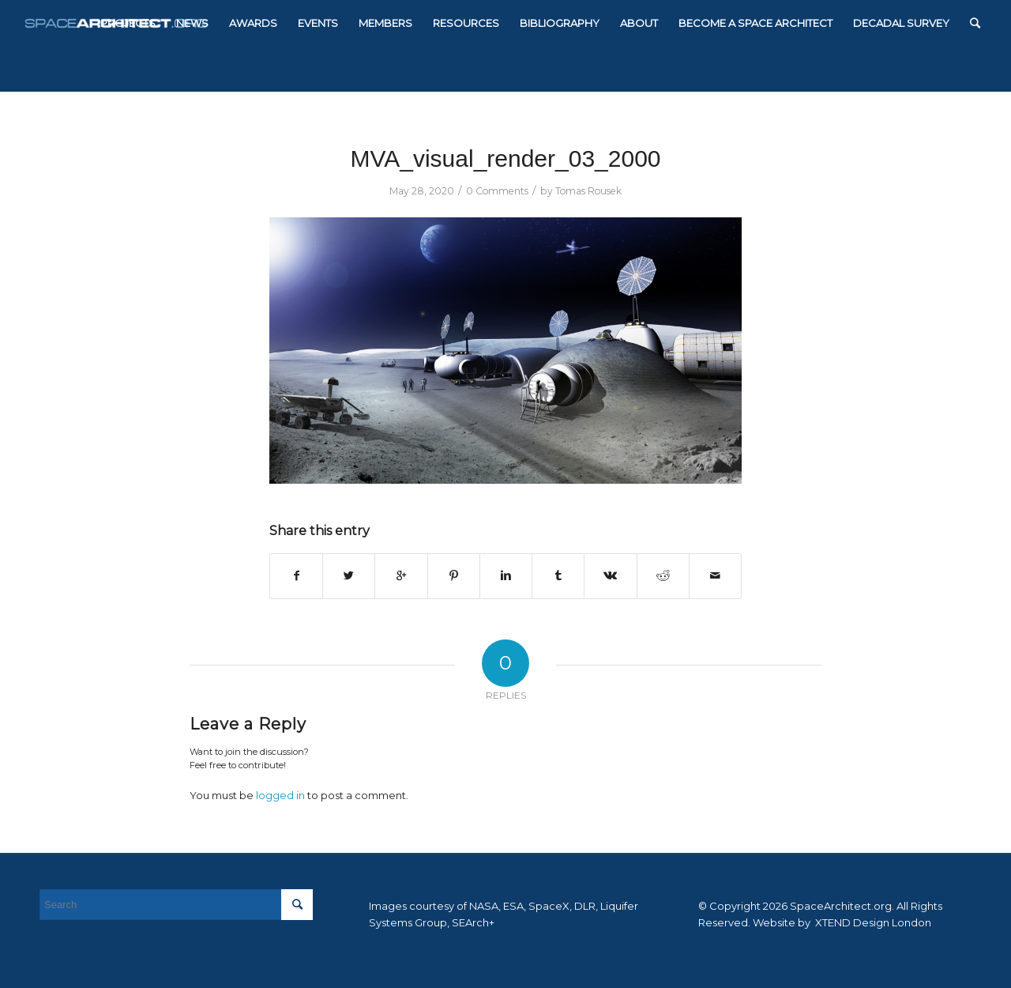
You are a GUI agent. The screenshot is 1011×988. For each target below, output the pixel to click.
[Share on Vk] (610, 576)
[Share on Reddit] (663, 576)
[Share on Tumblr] (558, 576)
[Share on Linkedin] (506, 576)
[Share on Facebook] (296, 576)
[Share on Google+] (401, 576)
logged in (280, 795)
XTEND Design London (872, 922)
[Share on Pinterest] (453, 576)
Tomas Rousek (588, 191)
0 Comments (497, 191)
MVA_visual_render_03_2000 (505, 158)
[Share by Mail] (715, 576)
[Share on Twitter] (348, 576)
